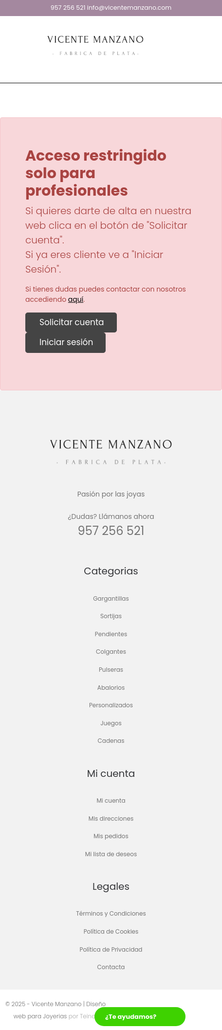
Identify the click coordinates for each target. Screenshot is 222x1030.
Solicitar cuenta (71, 322)
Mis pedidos (110, 836)
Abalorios (111, 687)
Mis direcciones (111, 818)
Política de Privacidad (110, 949)
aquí (75, 299)
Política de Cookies (111, 931)
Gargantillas (111, 598)
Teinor (87, 1016)
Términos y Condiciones (111, 914)
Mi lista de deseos (111, 854)
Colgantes (111, 652)
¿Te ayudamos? (130, 1016)
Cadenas (111, 741)
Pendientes (111, 634)
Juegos (111, 723)
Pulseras (111, 669)
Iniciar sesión (65, 342)
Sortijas (111, 616)
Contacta (111, 967)
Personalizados (111, 705)
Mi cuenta (110, 800)
